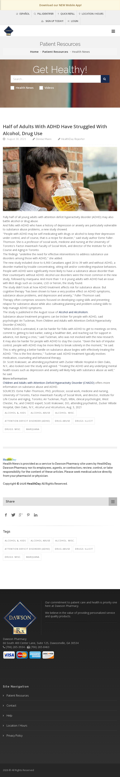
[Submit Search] (105, 79)
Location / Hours (91, 13)
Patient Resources (55, 52)
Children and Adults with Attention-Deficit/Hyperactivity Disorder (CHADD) (48, 383)
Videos (46, 88)
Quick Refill (66, 13)
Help (9, 715)
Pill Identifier (44, 13)
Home (34, 52)
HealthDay (34, 483)
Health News (22, 88)
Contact (11, 705)
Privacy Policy (14, 735)
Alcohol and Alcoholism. (73, 312)
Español (23, 13)
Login (73, 21)
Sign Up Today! (52, 21)
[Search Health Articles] (56, 79)
